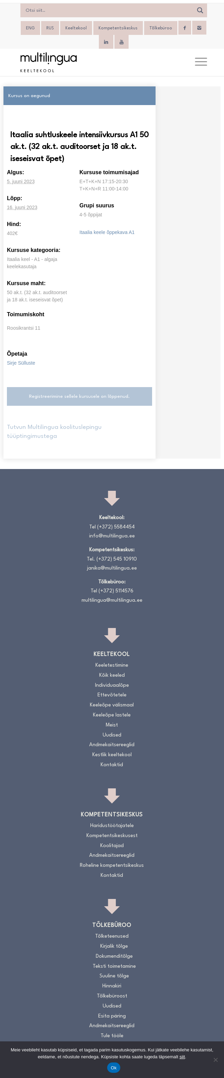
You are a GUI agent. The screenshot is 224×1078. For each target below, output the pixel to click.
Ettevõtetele (112, 695)
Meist (112, 725)
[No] (215, 1059)
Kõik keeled (112, 675)
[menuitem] (30, 28)
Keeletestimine (111, 665)
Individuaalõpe (112, 685)
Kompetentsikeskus (118, 28)
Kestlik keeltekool (112, 755)
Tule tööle (112, 1036)
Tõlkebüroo (160, 28)
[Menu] (197, 62)
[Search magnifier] (200, 10)
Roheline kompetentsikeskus (112, 865)
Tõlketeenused (112, 936)
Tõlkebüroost (112, 996)
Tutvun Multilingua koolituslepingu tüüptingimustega (54, 431)
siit (182, 1056)
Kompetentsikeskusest (112, 835)
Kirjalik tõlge (114, 946)
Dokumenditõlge (114, 956)
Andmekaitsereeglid (111, 745)
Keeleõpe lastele (112, 715)
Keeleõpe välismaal (112, 705)
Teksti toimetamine (114, 966)
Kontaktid (112, 765)
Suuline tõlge (114, 976)
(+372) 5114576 (116, 591)
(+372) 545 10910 (116, 559)
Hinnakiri (111, 986)
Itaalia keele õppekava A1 (107, 232)
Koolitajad (112, 846)
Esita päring (112, 1016)
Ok (113, 1067)
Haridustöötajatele (112, 825)
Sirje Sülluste (21, 363)
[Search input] (109, 10)
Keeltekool (76, 28)
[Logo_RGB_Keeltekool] (93, 62)
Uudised (112, 735)
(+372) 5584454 (116, 527)
